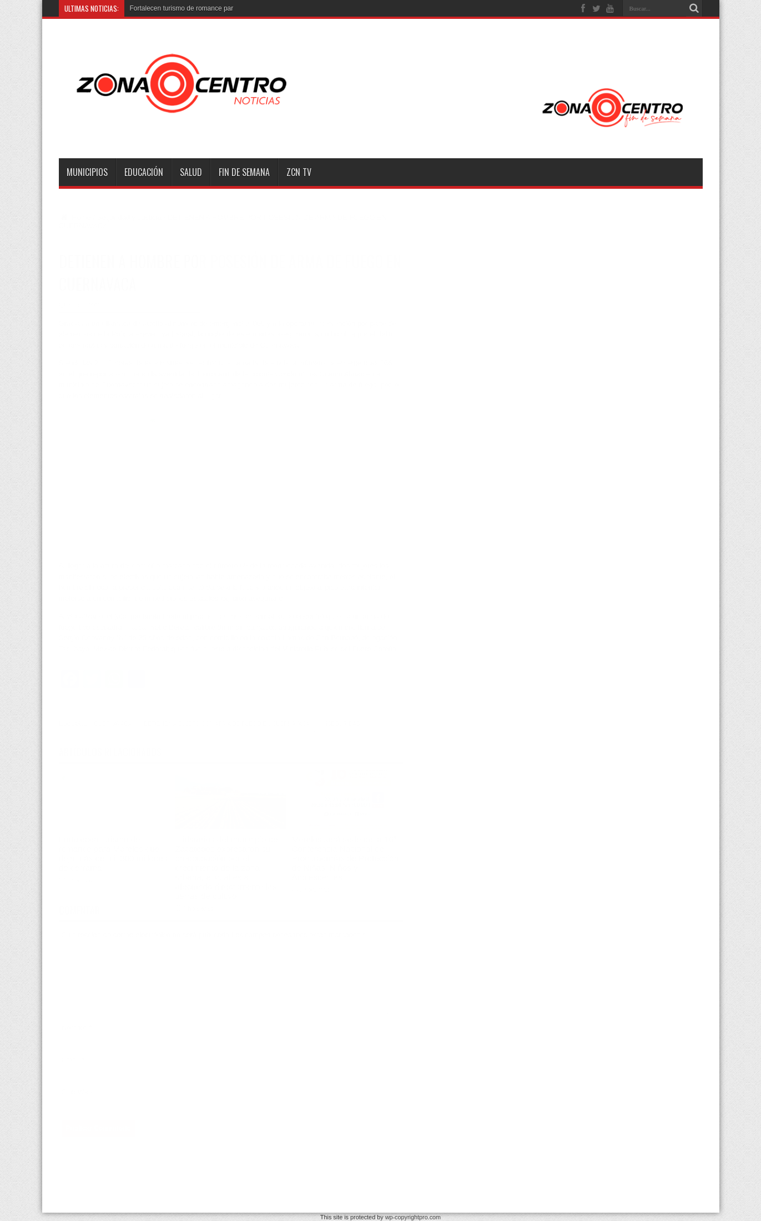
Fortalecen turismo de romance (176, 8)
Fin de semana (244, 172)
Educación (143, 172)
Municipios (87, 172)
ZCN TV (298, 172)
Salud (191, 172)
